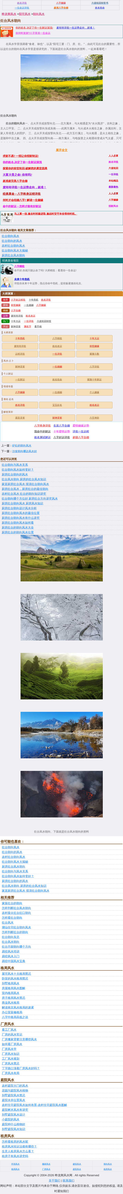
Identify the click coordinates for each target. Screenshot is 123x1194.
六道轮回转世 (44, 321)
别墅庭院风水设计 (13, 1114)
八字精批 (19, 266)
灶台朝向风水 (10, 236)
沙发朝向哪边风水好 (24, 451)
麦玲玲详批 (17, 316)
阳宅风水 (24, 14)
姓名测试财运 (42, 437)
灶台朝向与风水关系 (15, 465)
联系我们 (68, 1180)
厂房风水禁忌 (10, 1063)
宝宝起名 (57, 405)
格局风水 (15, 1169)
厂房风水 (46, 1169)
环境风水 (15, 1164)
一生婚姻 (29, 305)
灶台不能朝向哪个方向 (16, 946)
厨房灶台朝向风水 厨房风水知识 (22, 503)
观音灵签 (20, 418)
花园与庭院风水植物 (15, 1090)
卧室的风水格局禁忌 (15, 978)
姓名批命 (57, 379)
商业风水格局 (10, 1002)
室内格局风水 (10, 993)
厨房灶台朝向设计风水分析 (19, 508)
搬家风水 (46, 1164)
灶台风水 (8, 922)
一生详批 (29, 321)
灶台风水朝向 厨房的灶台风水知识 (24, 479)
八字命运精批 (18, 300)
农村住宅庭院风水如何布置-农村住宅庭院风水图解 (34, 1105)
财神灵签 (16, 326)
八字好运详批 (61, 437)
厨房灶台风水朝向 (13, 255)
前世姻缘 (16, 305)
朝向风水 (39, 14)
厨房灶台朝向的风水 (15, 474)
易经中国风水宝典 (13, 961)
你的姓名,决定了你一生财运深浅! (34, 27)
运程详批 (20, 354)
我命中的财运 (42, 431)
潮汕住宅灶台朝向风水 (16, 927)
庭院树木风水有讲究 (15, 1109)
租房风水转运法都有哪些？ (19, 1146)
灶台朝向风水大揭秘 (15, 250)
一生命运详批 (22, 7)
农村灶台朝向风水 (13, 245)
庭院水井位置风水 (13, 1100)
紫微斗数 (94, 354)
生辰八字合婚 (61, 425)
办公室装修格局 (12, 1012)
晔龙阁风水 (9, 14)
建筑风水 (77, 1164)
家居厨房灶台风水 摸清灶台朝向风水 (25, 484)
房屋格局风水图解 (13, 988)
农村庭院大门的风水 (15, 1085)
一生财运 (20, 379)
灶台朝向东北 (10, 937)
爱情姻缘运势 (81, 425)
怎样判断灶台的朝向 (15, 932)
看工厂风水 (9, 1029)
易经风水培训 (10, 951)
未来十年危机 (22, 279)
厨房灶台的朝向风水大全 (18, 527)
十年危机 (33, 300)
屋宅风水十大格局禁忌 (16, 973)
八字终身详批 (42, 425)
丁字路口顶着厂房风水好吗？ (21, 1068)
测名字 (27, 326)
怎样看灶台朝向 (12, 917)
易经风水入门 (10, 956)
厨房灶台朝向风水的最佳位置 (21, 513)
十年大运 (16, 321)
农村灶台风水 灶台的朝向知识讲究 (24, 493)
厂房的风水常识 (12, 1034)
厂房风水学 (9, 1049)
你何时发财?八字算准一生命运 (33, 33)
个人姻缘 (94, 392)
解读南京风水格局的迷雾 (18, 1007)
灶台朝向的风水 (12, 241)
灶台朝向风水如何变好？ (18, 469)
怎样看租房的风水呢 (15, 1141)
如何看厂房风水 (12, 1044)
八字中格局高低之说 (15, 1017)
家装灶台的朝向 (12, 903)
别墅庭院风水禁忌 (13, 1095)
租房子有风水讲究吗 (15, 1156)
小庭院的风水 (10, 1119)
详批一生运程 (81, 431)
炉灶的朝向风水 (21, 445)
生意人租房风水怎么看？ (18, 1151)
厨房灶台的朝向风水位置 (18, 532)
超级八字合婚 (81, 437)
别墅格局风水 (10, 983)
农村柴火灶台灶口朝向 (16, 913)
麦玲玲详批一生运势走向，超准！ (75, 27)
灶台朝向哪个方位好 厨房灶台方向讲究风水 (30, 498)
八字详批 (94, 366)
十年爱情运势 (61, 431)
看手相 (38, 326)
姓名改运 (30, 316)
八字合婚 (16, 310)
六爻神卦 (94, 418)
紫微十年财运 (94, 379)
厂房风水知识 (10, 1053)
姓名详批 (46, 300)
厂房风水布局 (10, 1073)
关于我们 (54, 1180)
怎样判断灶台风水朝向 (16, 908)
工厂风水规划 (10, 1058)
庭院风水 (77, 1169)
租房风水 (108, 1169)
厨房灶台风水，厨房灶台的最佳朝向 (25, 489)
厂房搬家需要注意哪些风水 (19, 1039)
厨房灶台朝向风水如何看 (18, 522)
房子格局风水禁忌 (13, 998)
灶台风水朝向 (10, 942)
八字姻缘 (41, 305)
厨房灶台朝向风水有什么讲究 (21, 518)
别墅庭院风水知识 (13, 1129)
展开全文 (61, 150)
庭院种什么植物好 (13, 1124)
